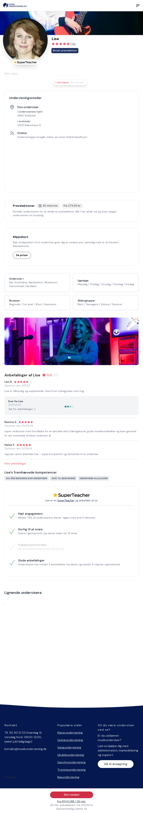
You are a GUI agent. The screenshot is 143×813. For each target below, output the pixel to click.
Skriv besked (71, 794)
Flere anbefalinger (15, 463)
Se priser (22, 255)
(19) (73, 44)
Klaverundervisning (70, 733)
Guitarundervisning (70, 740)
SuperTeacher (65, 500)
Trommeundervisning (71, 770)
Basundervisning (68, 777)
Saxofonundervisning (71, 762)
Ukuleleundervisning (70, 755)
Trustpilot (10, 777)
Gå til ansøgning (115, 764)
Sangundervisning (69, 747)
